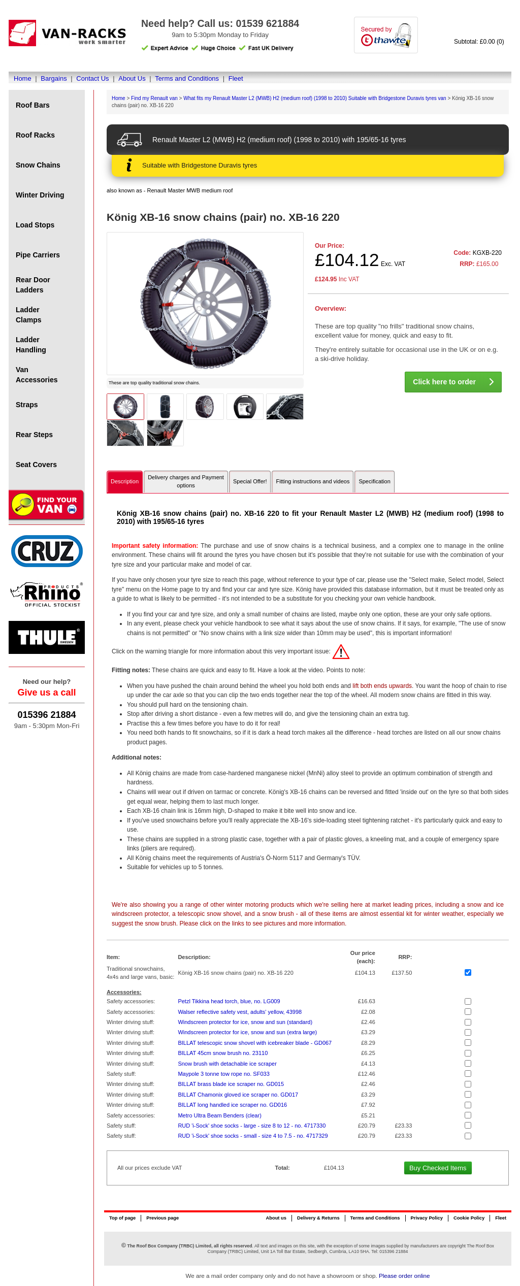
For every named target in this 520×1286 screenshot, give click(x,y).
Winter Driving (40, 195)
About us (276, 1218)
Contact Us (92, 78)
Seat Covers (36, 464)
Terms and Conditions (187, 78)
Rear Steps (34, 435)
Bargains (54, 78)
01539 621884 (267, 23)
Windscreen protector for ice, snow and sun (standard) (245, 1022)
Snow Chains (38, 165)
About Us (131, 78)
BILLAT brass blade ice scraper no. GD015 (231, 1084)
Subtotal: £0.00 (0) (479, 41)
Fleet (236, 78)
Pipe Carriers (38, 255)
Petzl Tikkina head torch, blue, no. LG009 (229, 1001)
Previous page (162, 1218)
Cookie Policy (468, 1218)
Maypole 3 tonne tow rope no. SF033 (223, 1074)
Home (22, 78)
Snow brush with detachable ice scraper (227, 1064)
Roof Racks (35, 135)
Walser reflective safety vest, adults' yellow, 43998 (240, 1012)
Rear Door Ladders (33, 285)
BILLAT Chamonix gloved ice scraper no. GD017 (238, 1095)
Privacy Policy (427, 1218)
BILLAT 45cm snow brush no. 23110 (223, 1053)
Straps (27, 405)
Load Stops (35, 225)
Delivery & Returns (318, 1218)
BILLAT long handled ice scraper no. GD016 (232, 1105)
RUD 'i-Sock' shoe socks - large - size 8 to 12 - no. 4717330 (252, 1126)
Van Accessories (37, 375)
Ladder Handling (31, 345)
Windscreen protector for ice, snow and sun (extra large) (247, 1032)
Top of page (122, 1218)
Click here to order (453, 382)
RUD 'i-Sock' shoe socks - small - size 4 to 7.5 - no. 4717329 (253, 1136)
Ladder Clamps (29, 315)
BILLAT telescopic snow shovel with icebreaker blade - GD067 (255, 1043)
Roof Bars (33, 105)
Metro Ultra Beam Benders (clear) (219, 1115)
